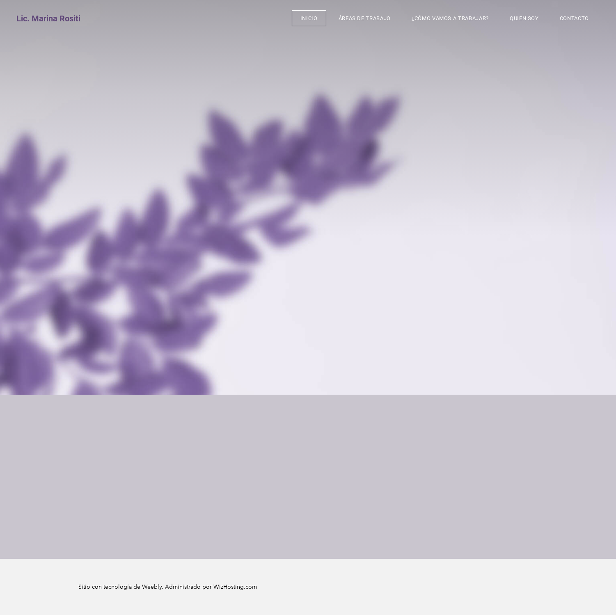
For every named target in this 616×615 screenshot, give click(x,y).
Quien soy (524, 18)
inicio (309, 18)
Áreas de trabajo (365, 18)
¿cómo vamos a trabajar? (450, 18)
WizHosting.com (235, 586)
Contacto (574, 18)
